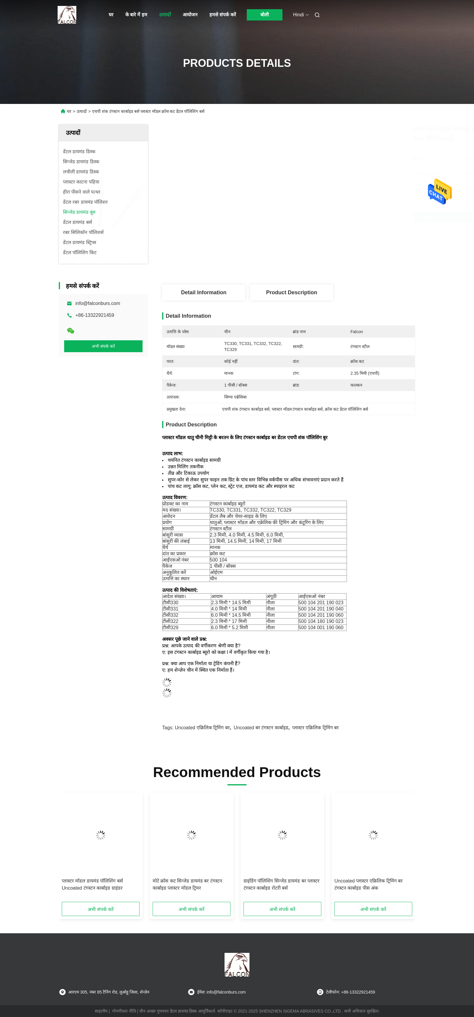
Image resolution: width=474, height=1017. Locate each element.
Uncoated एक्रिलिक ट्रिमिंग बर (202, 727)
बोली (264, 14)
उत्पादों (165, 14)
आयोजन (190, 14)
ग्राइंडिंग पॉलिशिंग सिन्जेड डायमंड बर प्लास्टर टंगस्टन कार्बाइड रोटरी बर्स (282, 884)
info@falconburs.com (97, 303)
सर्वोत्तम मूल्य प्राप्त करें (326, 216)
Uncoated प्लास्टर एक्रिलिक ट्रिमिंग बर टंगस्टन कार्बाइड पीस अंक (368, 884)
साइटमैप (101, 1011)
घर (111, 14)
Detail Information (203, 292)
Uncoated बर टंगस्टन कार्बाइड (261, 727)
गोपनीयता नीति (124, 1011)
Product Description (291, 292)
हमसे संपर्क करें (222, 14)
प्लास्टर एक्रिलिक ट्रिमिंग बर (315, 727)
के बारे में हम (136, 14)
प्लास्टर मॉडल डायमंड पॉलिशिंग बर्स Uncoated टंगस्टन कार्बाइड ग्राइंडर (92, 884)
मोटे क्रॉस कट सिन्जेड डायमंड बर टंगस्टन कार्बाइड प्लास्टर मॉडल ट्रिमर (187, 884)
